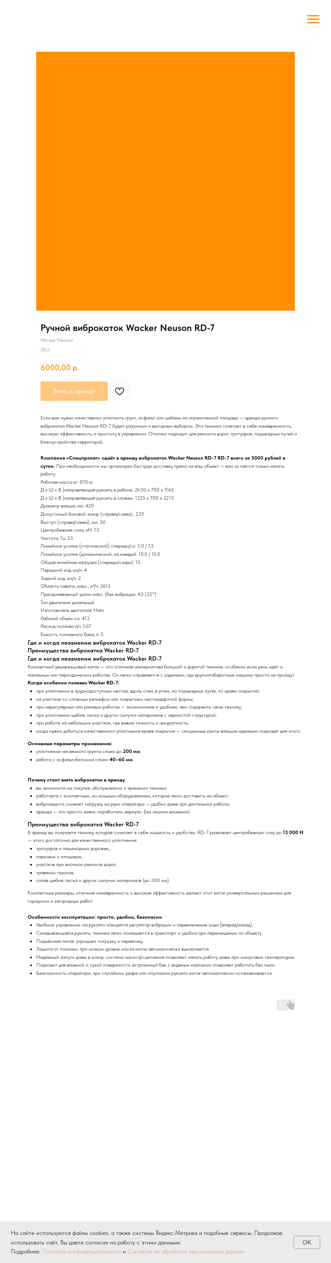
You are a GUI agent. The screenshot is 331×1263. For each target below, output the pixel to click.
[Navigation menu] (313, 19)
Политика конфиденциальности (81, 1251)
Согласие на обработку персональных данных (186, 1251)
